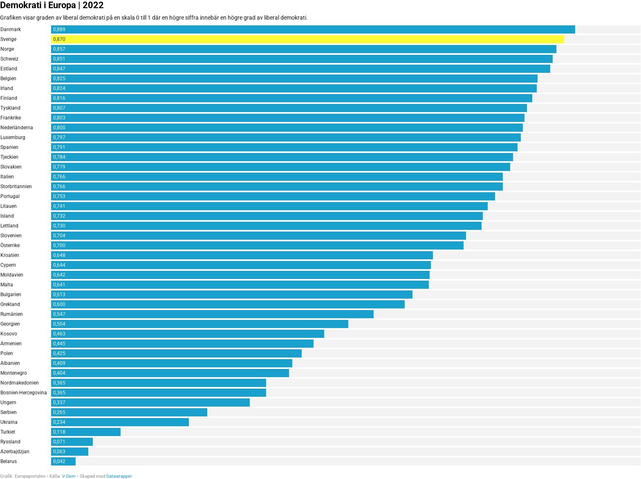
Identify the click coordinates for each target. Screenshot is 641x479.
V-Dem (69, 476)
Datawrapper (119, 476)
